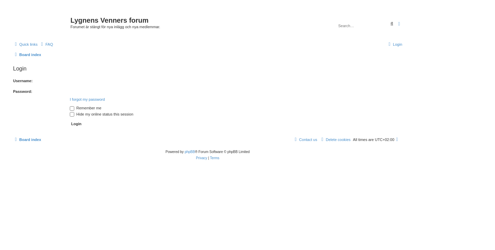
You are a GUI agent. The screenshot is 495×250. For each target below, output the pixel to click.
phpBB (190, 152)
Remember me (85, 108)
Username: (23, 81)
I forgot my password (87, 99)
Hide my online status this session (101, 114)
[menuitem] (46, 44)
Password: (22, 91)
